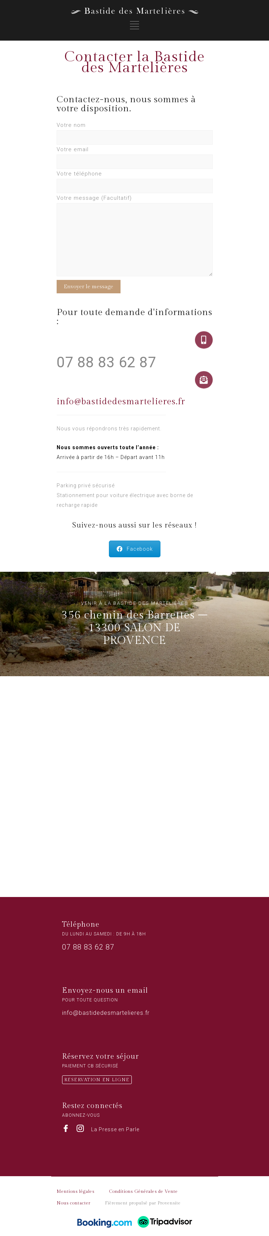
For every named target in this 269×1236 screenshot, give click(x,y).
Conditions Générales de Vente (143, 1191)
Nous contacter (73, 1203)
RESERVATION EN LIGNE (97, 1079)
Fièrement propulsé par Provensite (143, 1203)
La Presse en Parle (115, 1129)
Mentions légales (75, 1191)
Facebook (135, 549)
